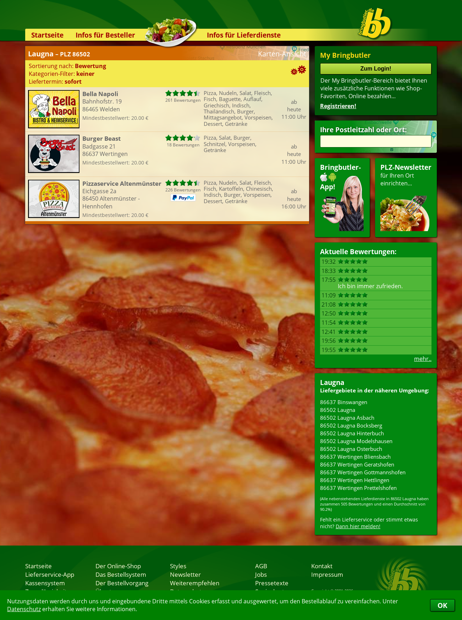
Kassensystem (45, 583)
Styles (178, 566)
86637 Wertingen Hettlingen (354, 480)
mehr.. (422, 359)
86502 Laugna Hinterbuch (352, 433)
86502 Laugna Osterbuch (351, 448)
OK (442, 605)
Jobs (261, 574)
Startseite (47, 34)
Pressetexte (271, 583)
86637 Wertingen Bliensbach (355, 456)
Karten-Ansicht (282, 53)
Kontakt (321, 566)
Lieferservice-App (49, 574)
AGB (261, 566)
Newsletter (185, 574)
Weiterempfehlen (194, 583)
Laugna (332, 382)
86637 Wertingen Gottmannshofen (363, 472)
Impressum (327, 574)
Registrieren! (338, 106)
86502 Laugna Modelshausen (356, 441)
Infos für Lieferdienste (244, 34)
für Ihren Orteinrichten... (405, 197)
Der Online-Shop (118, 566)
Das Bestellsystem (120, 574)
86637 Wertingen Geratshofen (357, 464)
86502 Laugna (337, 409)
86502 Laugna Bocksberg (351, 425)
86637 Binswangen (343, 402)
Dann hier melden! (358, 526)
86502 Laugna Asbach (347, 417)
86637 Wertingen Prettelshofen (358, 487)
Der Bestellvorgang (121, 583)
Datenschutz (24, 609)
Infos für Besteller (105, 34)
